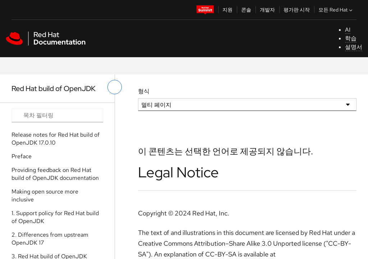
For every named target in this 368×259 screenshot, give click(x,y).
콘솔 (246, 9)
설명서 (353, 47)
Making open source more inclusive (45, 195)
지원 (227, 9)
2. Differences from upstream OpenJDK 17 (50, 238)
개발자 (267, 9)
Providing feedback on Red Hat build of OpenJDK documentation (55, 174)
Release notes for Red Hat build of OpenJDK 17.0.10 (56, 138)
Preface (22, 156)
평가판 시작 (297, 9)
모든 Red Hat (336, 9)
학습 (350, 38)
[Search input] (57, 115)
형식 (144, 91)
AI (347, 29)
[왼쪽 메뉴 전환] (114, 87)
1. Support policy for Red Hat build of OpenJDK (55, 217)
